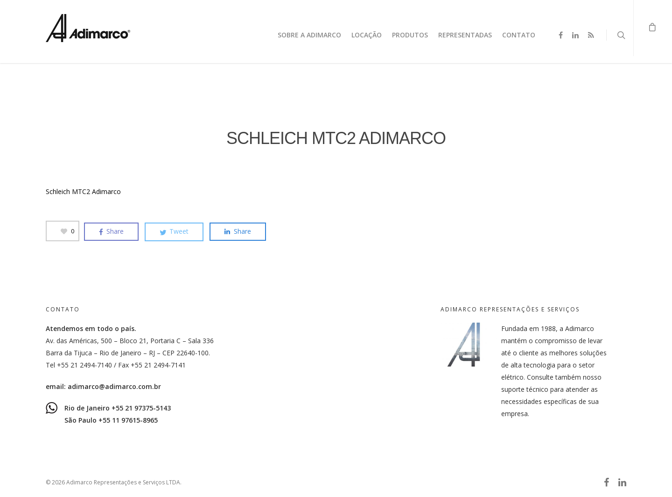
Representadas (465, 34)
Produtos (410, 34)
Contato (518, 34)
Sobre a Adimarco (309, 34)
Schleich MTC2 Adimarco (83, 191)
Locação (366, 34)
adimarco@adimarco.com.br (114, 386)
